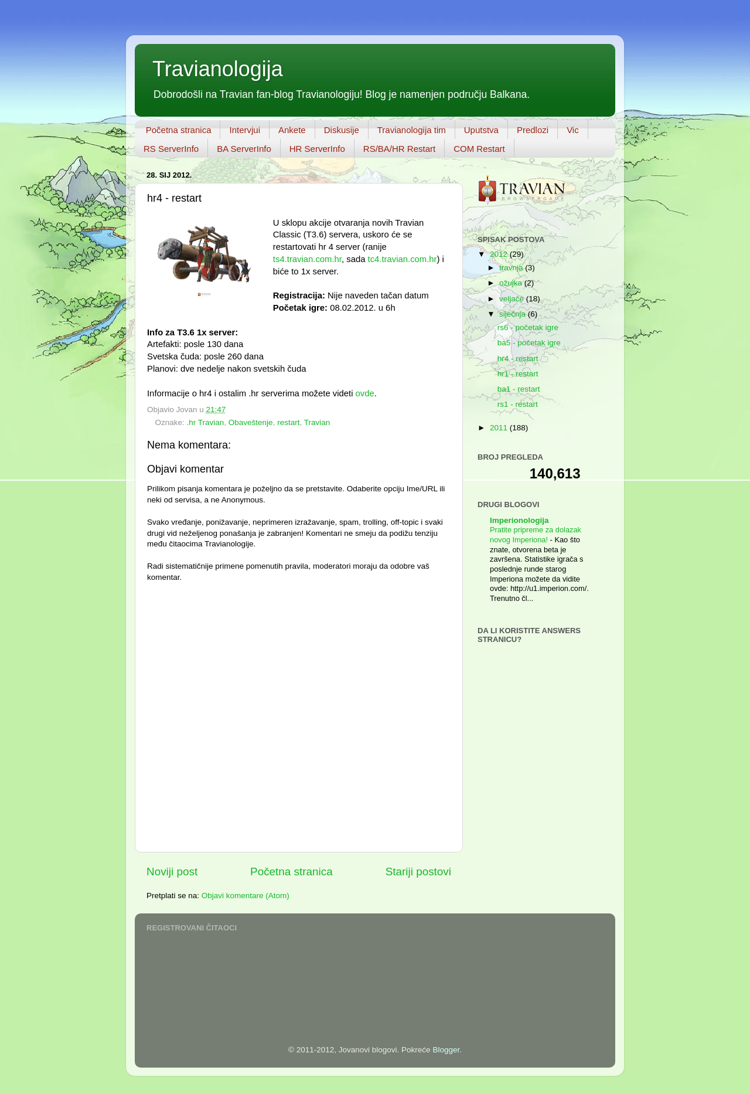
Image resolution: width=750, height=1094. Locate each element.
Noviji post (171, 871)
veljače (512, 298)
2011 (500, 427)
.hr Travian (205, 422)
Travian (317, 422)
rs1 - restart (517, 404)
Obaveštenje (251, 422)
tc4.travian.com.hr (402, 259)
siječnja (513, 314)
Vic (573, 130)
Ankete (292, 130)
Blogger (445, 1049)
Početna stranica (179, 130)
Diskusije (341, 130)
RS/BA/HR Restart (399, 149)
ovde (365, 393)
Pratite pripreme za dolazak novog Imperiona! (535, 534)
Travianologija (217, 69)
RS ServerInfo (171, 149)
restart (288, 422)
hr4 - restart (517, 358)
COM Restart (479, 149)
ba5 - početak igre (529, 342)
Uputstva (481, 130)
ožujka (511, 282)
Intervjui (244, 130)
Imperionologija (519, 520)
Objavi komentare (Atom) (245, 895)
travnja (512, 267)
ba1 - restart (518, 389)
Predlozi (532, 130)
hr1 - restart (517, 373)
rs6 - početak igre (527, 327)
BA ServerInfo (244, 149)
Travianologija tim (411, 130)
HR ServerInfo (317, 149)
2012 (500, 254)
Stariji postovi (418, 871)
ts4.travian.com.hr (307, 259)
